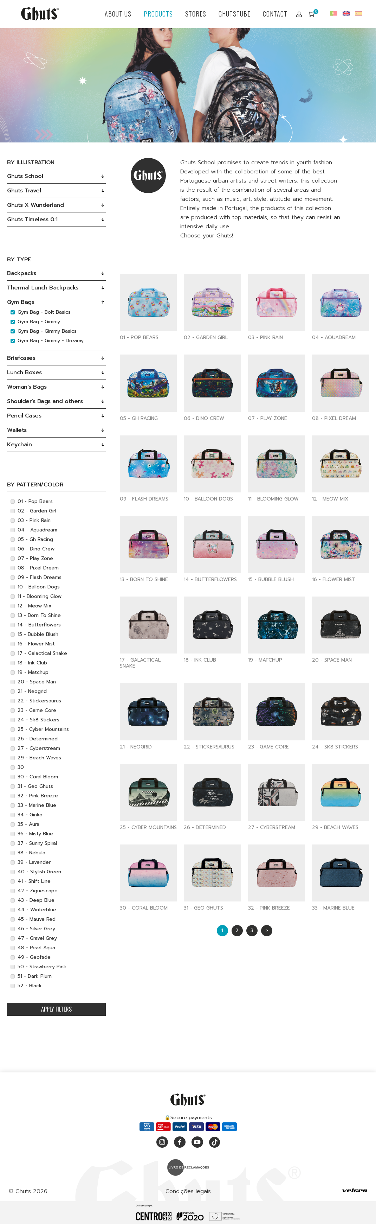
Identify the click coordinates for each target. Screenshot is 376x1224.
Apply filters (56, 1009)
